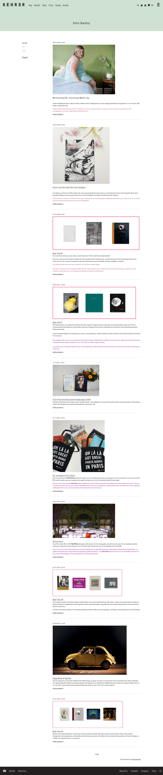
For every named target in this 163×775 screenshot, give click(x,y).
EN (152, 5)
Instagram (145, 770)
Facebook (134, 770)
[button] (158, 4)
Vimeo (154, 770)
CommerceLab (136, 759)
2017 (23, 46)
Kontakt (12, 770)
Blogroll (25, 57)
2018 (23, 50)
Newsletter (123, 770)
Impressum (22, 770)
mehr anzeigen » (58, 114)
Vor (98, 754)
